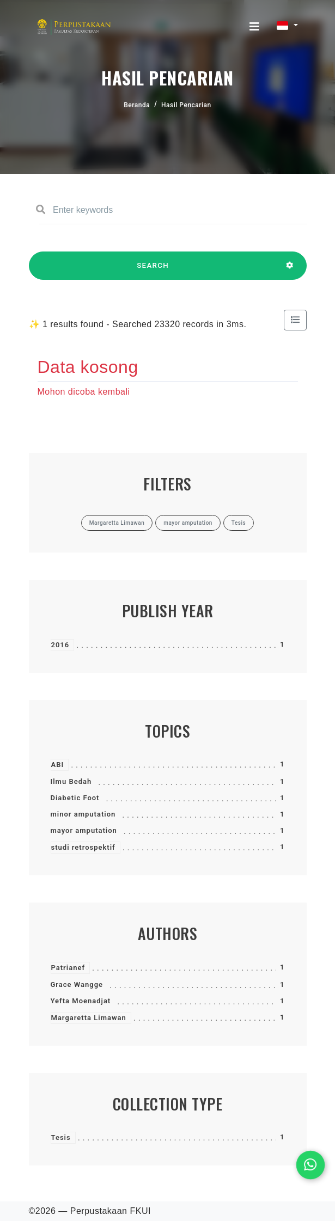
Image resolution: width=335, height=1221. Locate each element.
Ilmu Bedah (71, 781)
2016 (60, 645)
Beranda (137, 105)
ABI (57, 764)
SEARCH (153, 270)
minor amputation (83, 814)
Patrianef (68, 968)
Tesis (61, 1137)
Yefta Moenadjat (81, 1001)
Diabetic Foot (75, 798)
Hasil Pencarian (186, 105)
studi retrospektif (83, 847)
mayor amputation (84, 830)
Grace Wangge (77, 984)
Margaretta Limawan (88, 1018)
